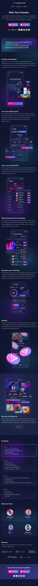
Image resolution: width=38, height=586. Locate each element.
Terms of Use (6, 583)
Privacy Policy (13, 583)
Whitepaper (18, 6)
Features (13, 6)
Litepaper (25, 6)
